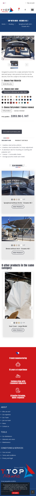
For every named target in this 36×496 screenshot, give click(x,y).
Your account (6, 452)
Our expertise (6, 414)
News (4, 423)
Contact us (5, 426)
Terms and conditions (9, 455)
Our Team (5, 417)
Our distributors (7, 436)
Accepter (15, 493)
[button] (25, 9)
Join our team (6, 420)
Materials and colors (8, 439)
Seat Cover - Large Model (18, 326)
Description (6, 140)
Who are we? (6, 411)
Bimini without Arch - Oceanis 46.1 (18, 249)
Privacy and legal (7, 458)
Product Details (21, 140)
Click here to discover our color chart (15, 92)
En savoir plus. (17, 490)
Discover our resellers (11, 132)
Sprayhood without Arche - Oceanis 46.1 (18, 203)
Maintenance (6, 442)
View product (18, 207)
